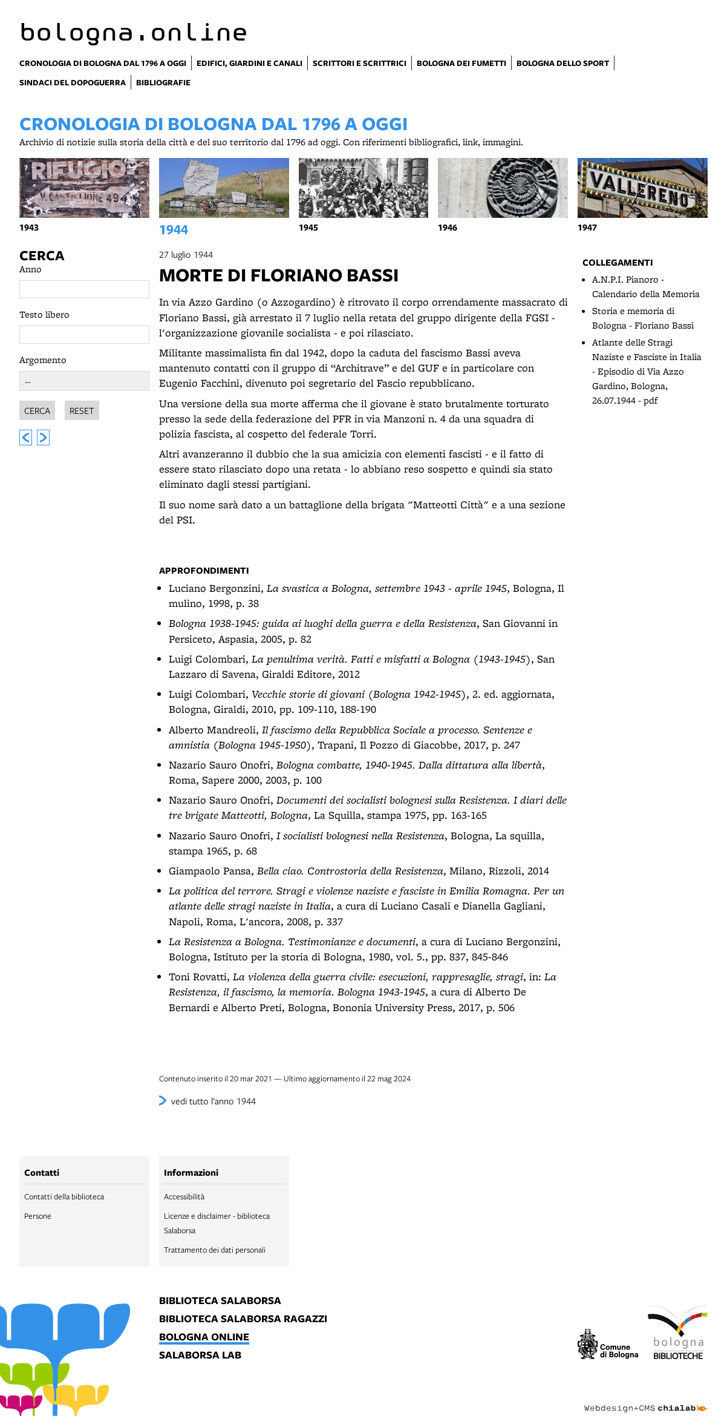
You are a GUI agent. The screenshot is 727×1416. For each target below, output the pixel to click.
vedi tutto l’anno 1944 (213, 1101)
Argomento (43, 359)
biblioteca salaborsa (220, 1301)
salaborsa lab (200, 1355)
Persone (37, 1215)
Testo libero (44, 314)
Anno (30, 269)
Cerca (41, 255)
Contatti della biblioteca (64, 1196)
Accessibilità (184, 1196)
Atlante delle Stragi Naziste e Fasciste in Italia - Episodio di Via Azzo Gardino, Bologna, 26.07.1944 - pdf (647, 371)
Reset (82, 408)
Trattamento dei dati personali (215, 1249)
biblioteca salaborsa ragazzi (243, 1319)
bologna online (204, 1337)
